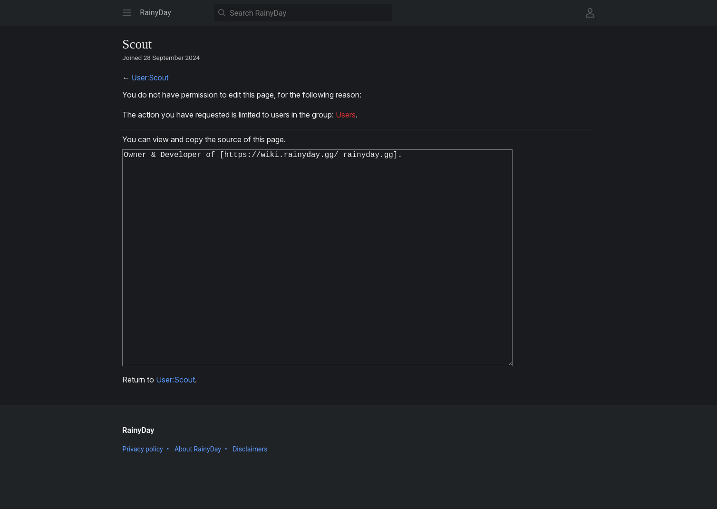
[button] (126, 12)
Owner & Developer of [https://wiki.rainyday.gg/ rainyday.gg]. (323, 281)
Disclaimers (250, 496)
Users (346, 114)
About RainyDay (197, 496)
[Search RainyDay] (303, 12)
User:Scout (150, 77)
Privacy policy (142, 496)
